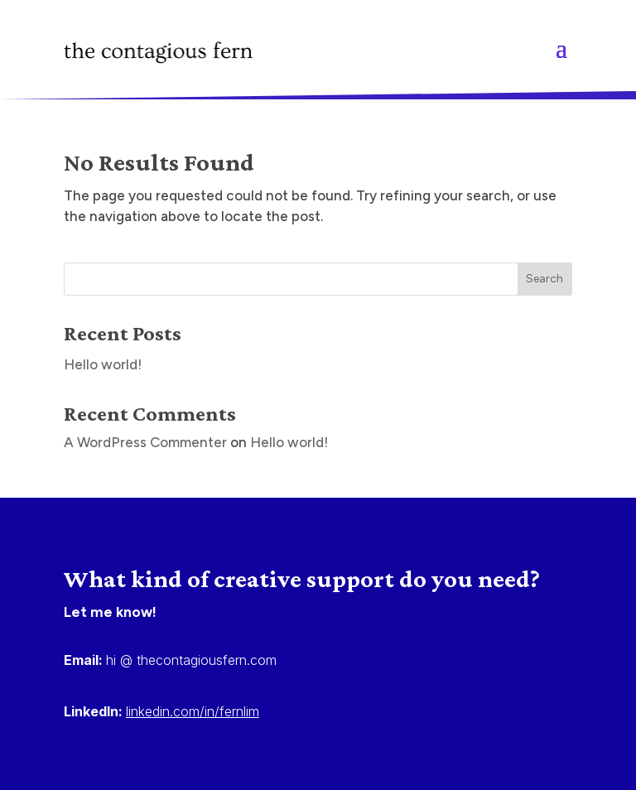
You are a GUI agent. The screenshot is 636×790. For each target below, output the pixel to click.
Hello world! (103, 364)
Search (544, 279)
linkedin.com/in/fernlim (192, 711)
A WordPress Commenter (145, 442)
